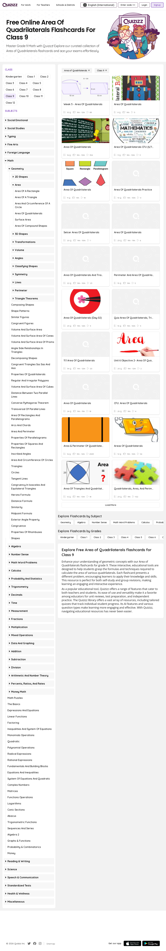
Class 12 (10, 102)
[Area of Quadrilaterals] (77, 70)
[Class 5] (138, 537)
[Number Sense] (99, 522)
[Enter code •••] (128, 4)
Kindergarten (14, 76)
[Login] (144, 4)
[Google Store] (151, 943)
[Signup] (157, 4)
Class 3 (10, 83)
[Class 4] (124, 537)
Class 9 (10, 96)
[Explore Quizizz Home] (9, 5)
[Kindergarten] (67, 537)
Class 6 (10, 89)
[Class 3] (111, 537)
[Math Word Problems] (124, 522)
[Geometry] (65, 522)
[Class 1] (84, 537)
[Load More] (111, 505)
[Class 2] (97, 537)
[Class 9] (102, 70)
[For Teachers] (43, 4)
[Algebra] (81, 522)
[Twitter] (29, 943)
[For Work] (26, 4)
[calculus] (145, 522)
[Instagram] (40, 943)
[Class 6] (152, 537)
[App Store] (132, 943)
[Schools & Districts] (65, 4)
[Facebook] (34, 943)
